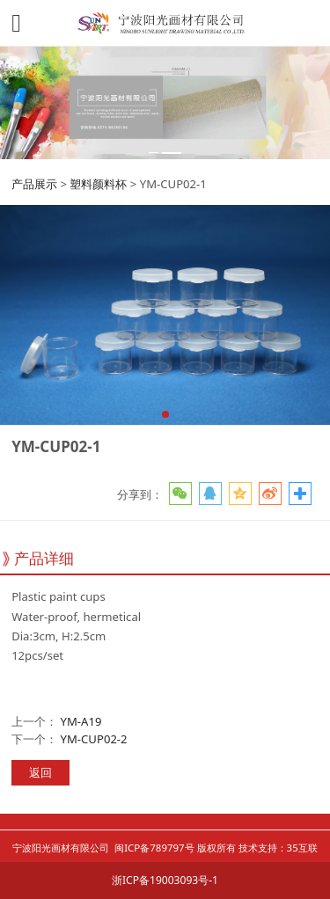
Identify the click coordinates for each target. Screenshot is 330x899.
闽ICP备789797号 (154, 847)
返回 (40, 772)
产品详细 (44, 558)
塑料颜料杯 (98, 184)
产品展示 (34, 184)
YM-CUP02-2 (94, 739)
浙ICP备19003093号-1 (165, 880)
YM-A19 (81, 721)
